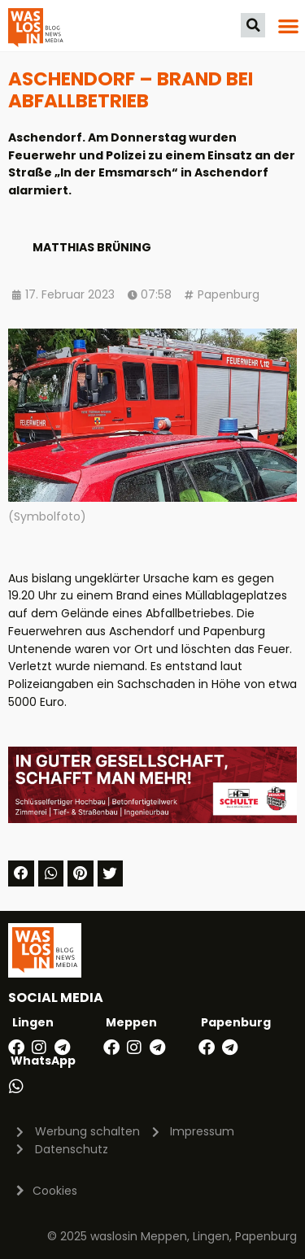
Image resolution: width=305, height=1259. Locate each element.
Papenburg (228, 294)
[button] (253, 25)
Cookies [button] (55, 1191)
